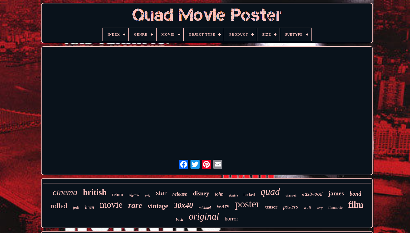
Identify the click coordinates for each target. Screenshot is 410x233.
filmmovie (335, 208)
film (355, 205)
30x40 (183, 205)
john (219, 194)
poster (247, 204)
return (117, 194)
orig (147, 195)
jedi (76, 207)
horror (231, 219)
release (179, 194)
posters (290, 207)
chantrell (291, 195)
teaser (271, 207)
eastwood (312, 194)
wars (222, 206)
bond (355, 194)
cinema (65, 192)
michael (205, 207)
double (233, 195)
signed (134, 195)
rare (135, 205)
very (320, 208)
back (179, 219)
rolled (59, 206)
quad (270, 191)
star (161, 193)
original (204, 216)
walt (307, 207)
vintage (158, 206)
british (94, 192)
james (336, 193)
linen (89, 207)
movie (111, 204)
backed (249, 195)
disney (201, 193)
